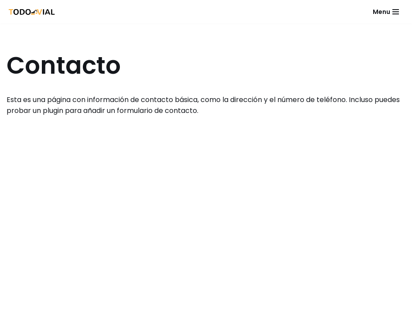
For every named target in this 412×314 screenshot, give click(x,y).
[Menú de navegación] (385, 11)
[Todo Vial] (32, 11)
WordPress (253, 305)
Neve (149, 305)
